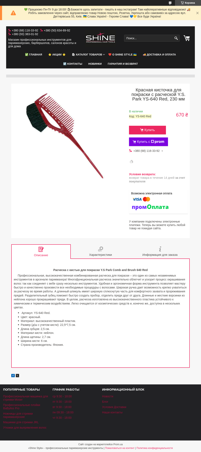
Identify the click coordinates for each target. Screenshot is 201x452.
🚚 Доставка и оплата (159, 54)
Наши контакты (112, 412)
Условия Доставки (114, 407)
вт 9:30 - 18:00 (62, 407)
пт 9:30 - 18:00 (62, 401)
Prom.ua (118, 444)
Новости (107, 396)
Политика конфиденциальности (155, 448)
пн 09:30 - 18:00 (63, 412)
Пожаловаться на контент (119, 448)
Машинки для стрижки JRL (21, 422)
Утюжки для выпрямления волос (24, 427)
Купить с (150, 142)
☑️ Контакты (72, 63)
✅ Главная (33, 54)
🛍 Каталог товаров (87, 54)
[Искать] (176, 38)
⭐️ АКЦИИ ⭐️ (57, 54)
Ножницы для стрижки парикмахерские (18, 415)
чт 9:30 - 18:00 (62, 417)
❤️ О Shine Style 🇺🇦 (122, 54)
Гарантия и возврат (123, 63)
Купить (149, 130)
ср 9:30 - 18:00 (62, 396)
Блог (105, 401)
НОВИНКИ (95, 63)
